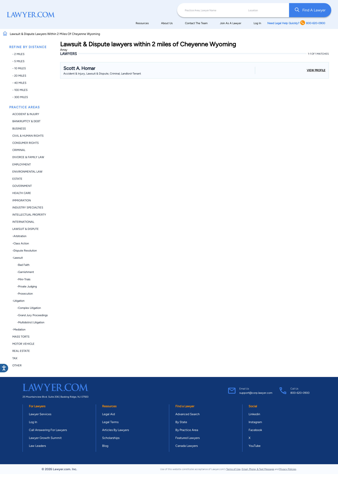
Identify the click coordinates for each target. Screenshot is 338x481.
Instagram (255, 422)
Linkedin (254, 414)
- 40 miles (19, 83)
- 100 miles (20, 90)
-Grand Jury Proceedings (30, 315)
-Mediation (18, 329)
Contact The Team (196, 23)
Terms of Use (233, 469)
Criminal (18, 150)
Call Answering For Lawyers (48, 430)
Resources (142, 23)
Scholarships (110, 438)
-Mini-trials (21, 279)
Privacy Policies (287, 469)
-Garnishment (23, 272)
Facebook (255, 430)
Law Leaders (37, 446)
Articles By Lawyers (115, 430)
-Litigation (18, 300)
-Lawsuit (17, 257)
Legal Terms (110, 422)
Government (22, 186)
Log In (257, 23)
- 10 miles (19, 68)
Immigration (21, 200)
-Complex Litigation (26, 308)
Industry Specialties (27, 207)
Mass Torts (20, 336)
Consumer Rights (25, 143)
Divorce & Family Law (28, 157)
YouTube (255, 446)
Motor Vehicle (23, 344)
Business (19, 128)
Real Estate (21, 351)
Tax (14, 358)
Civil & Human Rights (28, 135)
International (23, 222)
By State (181, 422)
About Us (167, 23)
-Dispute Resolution (24, 250)
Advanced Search (187, 414)
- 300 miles (20, 97)
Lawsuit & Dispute (25, 229)
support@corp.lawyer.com (255, 393)
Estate (17, 178)
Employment (21, 164)
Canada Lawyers (186, 446)
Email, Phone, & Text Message (258, 469)
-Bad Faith (20, 265)
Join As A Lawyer (230, 23)
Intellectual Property (29, 214)
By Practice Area (186, 430)
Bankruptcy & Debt (26, 121)
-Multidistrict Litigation (28, 322)
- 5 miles (18, 61)
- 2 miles (18, 54)
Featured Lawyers (187, 438)
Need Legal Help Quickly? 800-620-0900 (296, 23)
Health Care (21, 193)
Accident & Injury (25, 114)
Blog (105, 446)
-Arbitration (19, 236)
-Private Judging (24, 286)
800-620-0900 (299, 393)
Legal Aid (108, 414)
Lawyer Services (40, 414)
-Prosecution (22, 293)
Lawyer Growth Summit (45, 438)
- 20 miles (19, 75)
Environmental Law (27, 171)
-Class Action (20, 243)
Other (17, 365)
